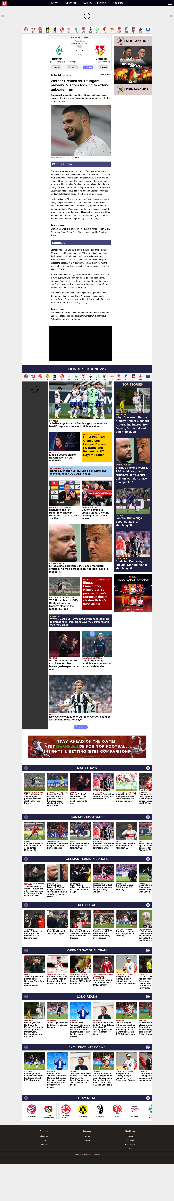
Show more (81, 727)
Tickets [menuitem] (118, 3)
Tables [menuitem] (87, 3)
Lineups (56, 67)
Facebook (130, 1140)
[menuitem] (25, 3)
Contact (44, 1140)
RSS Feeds (130, 1144)
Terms (87, 1136)
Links (130, 1148)
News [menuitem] (54, 3)
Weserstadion (80, 41)
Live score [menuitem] (70, 3)
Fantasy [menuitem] (102, 3)
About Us (44, 1136)
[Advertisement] (133, 652)
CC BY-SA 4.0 (74, 157)
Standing (72, 67)
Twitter (130, 1136)
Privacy (87, 1140)
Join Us (44, 1144)
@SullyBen (68, 75)
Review (103, 67)
